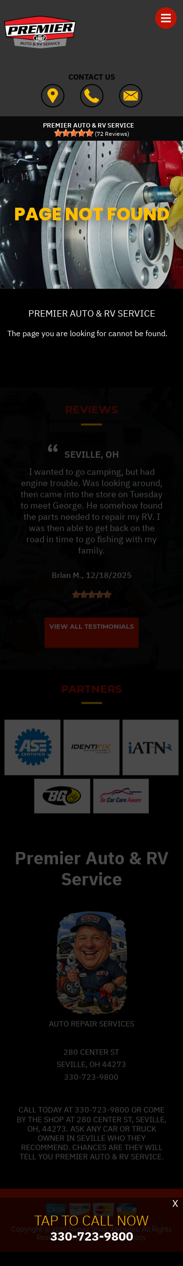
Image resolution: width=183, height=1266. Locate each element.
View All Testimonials (91, 636)
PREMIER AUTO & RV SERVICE (91, 313)
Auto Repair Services (91, 1033)
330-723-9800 (91, 1086)
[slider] (73, 133)
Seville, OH (91, 463)
